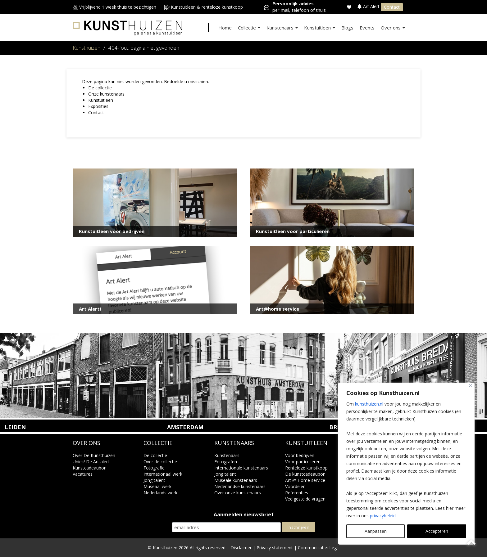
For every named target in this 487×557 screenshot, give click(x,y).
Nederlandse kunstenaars (240, 486)
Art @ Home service (305, 480)
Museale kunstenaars (235, 480)
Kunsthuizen (86, 47)
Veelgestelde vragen (305, 499)
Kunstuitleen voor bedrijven (111, 231)
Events (367, 28)
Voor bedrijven (299, 455)
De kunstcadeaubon (305, 474)
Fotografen (225, 462)
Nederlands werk (160, 493)
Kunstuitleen (319, 28)
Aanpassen (376, 531)
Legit (334, 547)
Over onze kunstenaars (237, 493)
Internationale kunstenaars (241, 468)
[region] (406, 464)
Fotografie (154, 468)
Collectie (249, 28)
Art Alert (369, 6)
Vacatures (83, 474)
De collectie (100, 88)
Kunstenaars (282, 28)
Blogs (347, 28)
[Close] (470, 385)
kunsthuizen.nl (369, 404)
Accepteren (437, 531)
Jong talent (154, 480)
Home (225, 28)
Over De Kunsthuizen (94, 455)
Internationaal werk (162, 474)
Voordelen (295, 486)
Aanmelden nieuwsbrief (244, 514)
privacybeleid (383, 516)
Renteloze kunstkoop (306, 468)
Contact (392, 7)
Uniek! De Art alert (91, 462)
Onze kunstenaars (106, 94)
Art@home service (277, 309)
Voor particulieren (303, 462)
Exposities (98, 106)
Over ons (393, 28)
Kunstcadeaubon (90, 468)
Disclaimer (241, 547)
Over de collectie (160, 462)
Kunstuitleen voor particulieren (293, 231)
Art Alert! (90, 309)
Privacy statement (275, 547)
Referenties (296, 493)
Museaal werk (157, 486)
